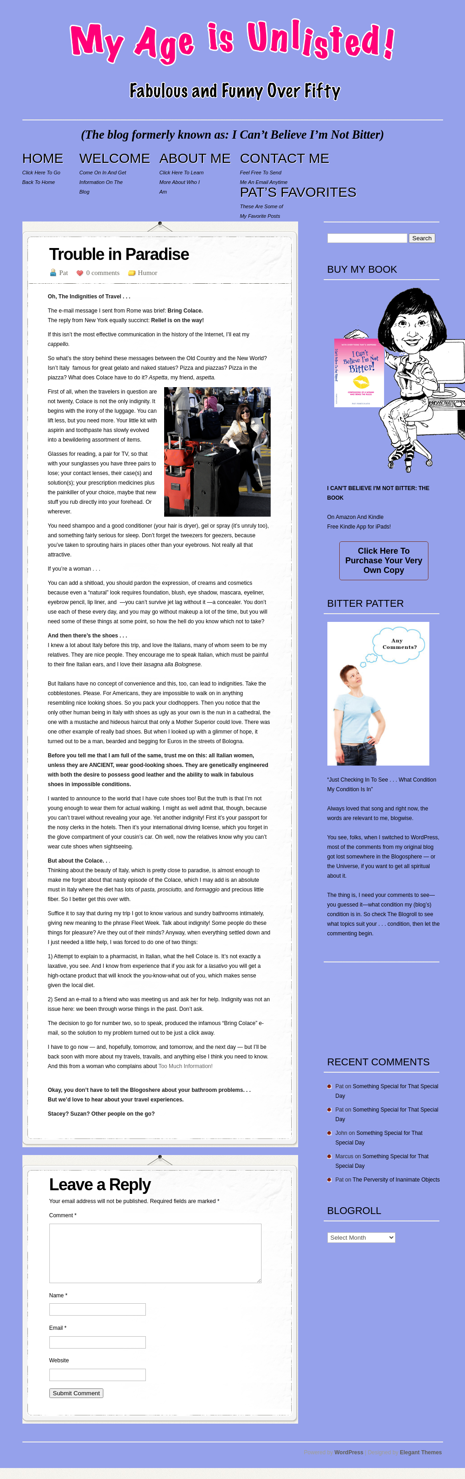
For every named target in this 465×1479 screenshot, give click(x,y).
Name (58, 1306)
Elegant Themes (421, 1463)
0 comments (103, 272)
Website (59, 1371)
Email (58, 1339)
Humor (148, 272)
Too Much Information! (185, 1066)
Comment (63, 1215)
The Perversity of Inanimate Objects (396, 1180)
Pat (63, 272)
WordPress (349, 1463)
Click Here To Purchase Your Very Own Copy (383, 560)
